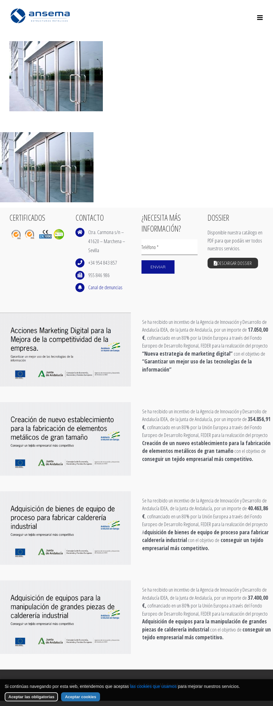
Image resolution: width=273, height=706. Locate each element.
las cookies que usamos (153, 686)
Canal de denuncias (105, 287)
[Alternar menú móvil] (260, 17)
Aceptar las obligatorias (31, 696)
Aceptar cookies (80, 696)
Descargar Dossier (233, 263)
